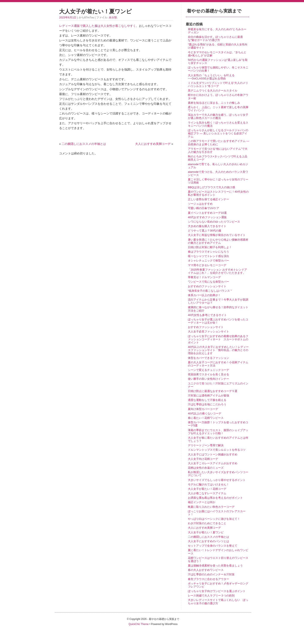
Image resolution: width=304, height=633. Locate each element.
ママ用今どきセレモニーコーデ (207, 265)
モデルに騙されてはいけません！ (208, 484)
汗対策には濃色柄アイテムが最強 (208, 395)
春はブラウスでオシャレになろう (208, 251)
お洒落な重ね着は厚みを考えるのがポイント (215, 497)
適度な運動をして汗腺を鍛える (207, 400)
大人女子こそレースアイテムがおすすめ (212, 463)
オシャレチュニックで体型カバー (208, 260)
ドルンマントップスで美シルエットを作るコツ (217, 449)
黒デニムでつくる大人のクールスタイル (212, 90)
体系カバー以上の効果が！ (204, 295)
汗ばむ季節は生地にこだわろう (207, 404)
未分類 (113, 17)
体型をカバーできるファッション (208, 357)
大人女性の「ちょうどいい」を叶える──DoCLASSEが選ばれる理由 (211, 77)
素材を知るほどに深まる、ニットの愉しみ (214, 102)
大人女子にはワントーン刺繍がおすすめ (212, 454)
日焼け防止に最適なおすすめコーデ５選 (212, 391)
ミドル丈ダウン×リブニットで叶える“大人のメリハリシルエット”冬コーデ (218, 84)
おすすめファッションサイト (206, 327)
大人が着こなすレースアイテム (207, 493)
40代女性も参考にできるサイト (207, 315)
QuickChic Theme (139, 624)
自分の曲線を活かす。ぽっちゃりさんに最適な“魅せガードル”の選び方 (215, 38)
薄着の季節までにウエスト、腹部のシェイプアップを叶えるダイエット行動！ (218, 432)
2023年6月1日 (67, 17)
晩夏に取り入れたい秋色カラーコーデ (211, 506)
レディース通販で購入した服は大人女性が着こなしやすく (97, 25)
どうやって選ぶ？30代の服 (204, 230)
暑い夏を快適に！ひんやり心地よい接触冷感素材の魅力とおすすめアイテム (218, 241)
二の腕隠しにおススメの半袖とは (84, 144)
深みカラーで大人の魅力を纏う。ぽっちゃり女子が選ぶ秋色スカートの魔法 (218, 116)
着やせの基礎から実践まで (214, 10)
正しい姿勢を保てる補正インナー (208, 199)
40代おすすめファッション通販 (207, 217)
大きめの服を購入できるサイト (207, 226)
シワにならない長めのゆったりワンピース (214, 221)
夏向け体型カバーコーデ (203, 409)
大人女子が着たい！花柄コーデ (207, 488)
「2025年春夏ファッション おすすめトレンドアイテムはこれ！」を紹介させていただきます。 (217, 271)
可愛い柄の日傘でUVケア (203, 208)
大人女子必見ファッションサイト (208, 331)
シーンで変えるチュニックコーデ (208, 370)
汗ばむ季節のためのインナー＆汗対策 (211, 574)
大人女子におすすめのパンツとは (208, 541)
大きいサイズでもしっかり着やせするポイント (217, 480)
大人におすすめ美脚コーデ (153, 144)
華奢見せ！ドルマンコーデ (204, 277)
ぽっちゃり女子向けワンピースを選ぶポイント (217, 591)
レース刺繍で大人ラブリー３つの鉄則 (211, 595)
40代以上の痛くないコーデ (204, 413)
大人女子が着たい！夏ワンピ (206, 532)
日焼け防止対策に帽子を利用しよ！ (210, 247)
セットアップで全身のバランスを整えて (212, 545)
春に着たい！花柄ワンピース (206, 417)
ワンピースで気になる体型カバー (208, 281)
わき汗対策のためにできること (207, 523)
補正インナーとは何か (201, 502)
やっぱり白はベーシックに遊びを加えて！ (214, 518)
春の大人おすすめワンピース (206, 570)
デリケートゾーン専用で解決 (206, 445)
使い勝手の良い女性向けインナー (208, 378)
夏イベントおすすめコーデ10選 (207, 212)
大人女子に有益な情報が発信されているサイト (217, 235)
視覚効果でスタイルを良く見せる (208, 374)
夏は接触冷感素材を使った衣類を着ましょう (215, 565)
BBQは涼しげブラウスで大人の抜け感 (211, 187)
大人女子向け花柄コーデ (203, 458)
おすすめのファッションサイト (207, 286)
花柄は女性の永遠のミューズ (206, 467)
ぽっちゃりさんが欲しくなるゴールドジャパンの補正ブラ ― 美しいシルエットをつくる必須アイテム (218, 133)
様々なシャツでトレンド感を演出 (208, 256)
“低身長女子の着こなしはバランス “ (210, 290)
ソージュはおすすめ (200, 203)
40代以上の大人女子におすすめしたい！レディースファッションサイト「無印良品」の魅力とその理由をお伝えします (218, 350)
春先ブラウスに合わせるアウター (208, 579)
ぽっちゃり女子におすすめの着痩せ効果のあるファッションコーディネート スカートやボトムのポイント (218, 339)
